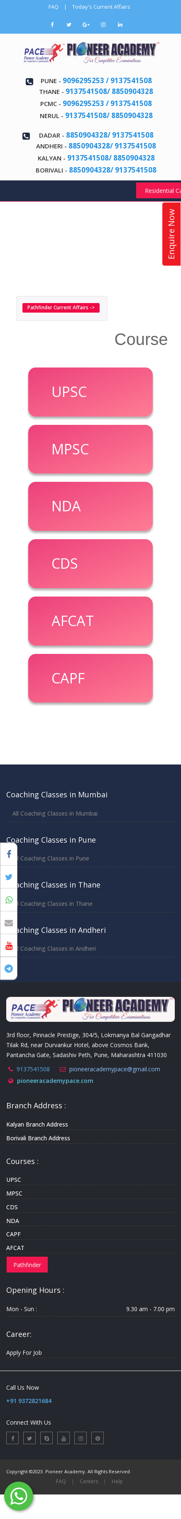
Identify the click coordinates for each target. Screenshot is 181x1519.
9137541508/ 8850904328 (109, 91)
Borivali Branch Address (38, 1138)
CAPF (13, 1234)
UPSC (13, 1180)
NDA (12, 1221)
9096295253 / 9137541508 (107, 80)
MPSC (14, 1193)
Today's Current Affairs (101, 6)
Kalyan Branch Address (37, 1124)
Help (117, 1481)
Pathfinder (27, 1265)
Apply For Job (24, 1352)
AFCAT (15, 1248)
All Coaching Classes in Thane (52, 903)
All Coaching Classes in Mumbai (55, 813)
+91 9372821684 (28, 1401)
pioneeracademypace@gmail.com (114, 1069)
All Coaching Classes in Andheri (54, 948)
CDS (12, 1207)
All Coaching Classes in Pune (50, 858)
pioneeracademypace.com (55, 1081)
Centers (89, 1481)
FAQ (54, 6)
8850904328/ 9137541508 (110, 135)
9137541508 (33, 1069)
